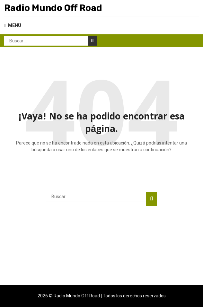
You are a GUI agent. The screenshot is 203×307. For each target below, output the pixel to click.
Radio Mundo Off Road (53, 8)
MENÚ (12, 25)
